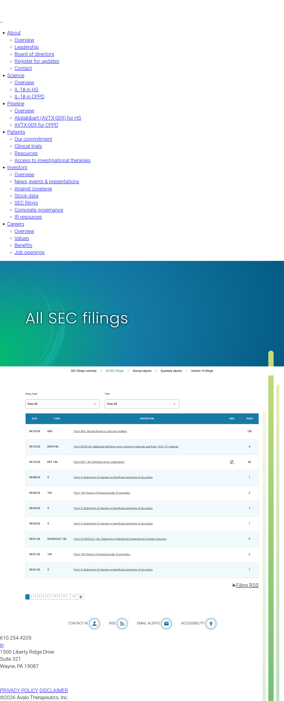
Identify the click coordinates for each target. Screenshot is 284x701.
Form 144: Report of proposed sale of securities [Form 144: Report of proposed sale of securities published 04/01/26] (102, 554)
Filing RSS (245, 585)
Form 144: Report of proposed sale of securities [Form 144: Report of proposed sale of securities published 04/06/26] (102, 492)
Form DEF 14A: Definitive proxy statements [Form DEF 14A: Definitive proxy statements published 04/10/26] (99, 462)
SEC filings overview (84, 371)
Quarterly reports (171, 371)
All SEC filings (115, 371)
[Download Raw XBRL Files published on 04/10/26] (232, 461)
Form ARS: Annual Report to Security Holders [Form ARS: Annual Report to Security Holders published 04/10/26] (100, 431)
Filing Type (31, 393)
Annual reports (142, 371)
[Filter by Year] (142, 404)
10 (65, 596)
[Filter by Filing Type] (62, 404)
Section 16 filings (202, 371)
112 (74, 596)
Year (107, 393)
